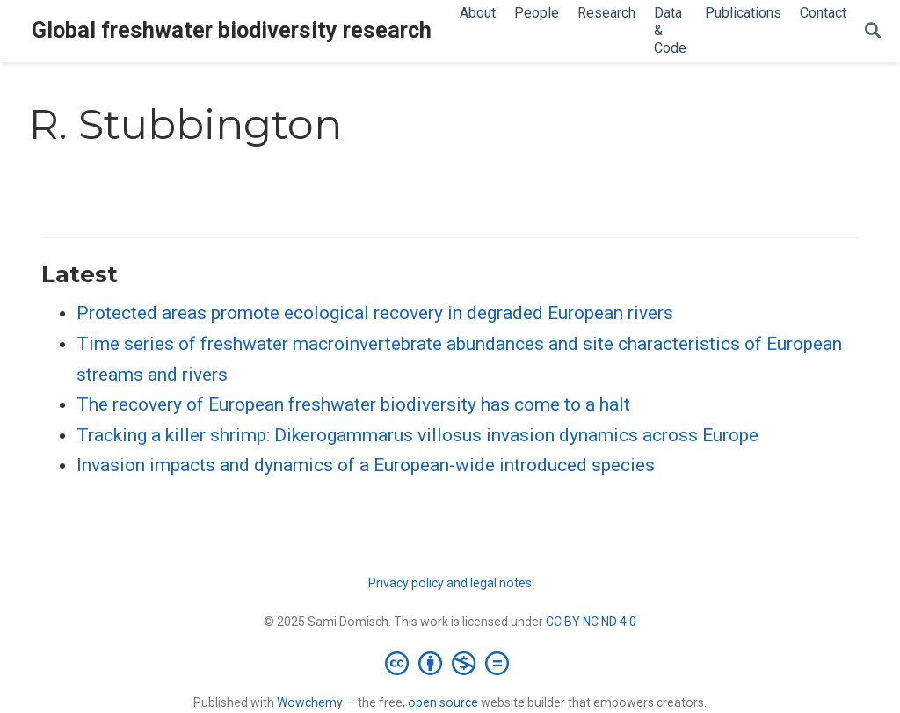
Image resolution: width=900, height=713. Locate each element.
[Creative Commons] (450, 662)
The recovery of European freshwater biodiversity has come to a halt (353, 404)
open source (443, 702)
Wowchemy (310, 702)
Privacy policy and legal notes (450, 583)
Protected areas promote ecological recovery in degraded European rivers (374, 313)
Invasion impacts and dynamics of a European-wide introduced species (365, 465)
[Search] (873, 31)
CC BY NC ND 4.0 (591, 622)
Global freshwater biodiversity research (232, 30)
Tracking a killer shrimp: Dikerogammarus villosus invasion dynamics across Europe (417, 435)
